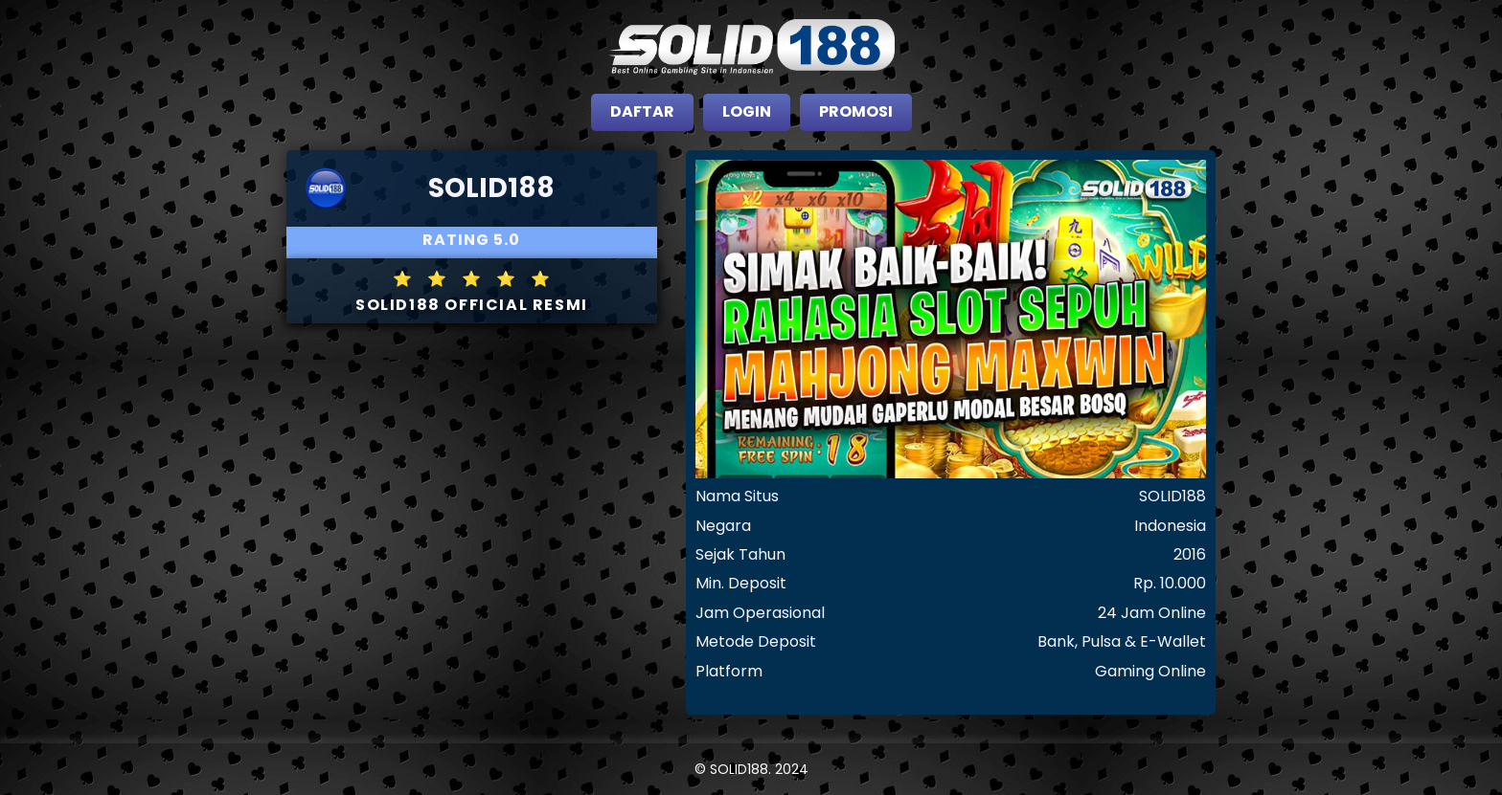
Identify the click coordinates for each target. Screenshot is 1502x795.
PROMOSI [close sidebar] (856, 111)
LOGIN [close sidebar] (746, 111)
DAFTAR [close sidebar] (642, 111)
